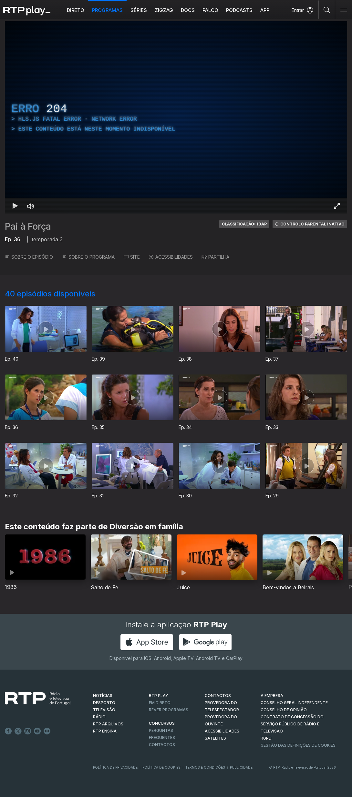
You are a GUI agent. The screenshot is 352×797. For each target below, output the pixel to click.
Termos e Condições (205, 767)
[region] (176, 117)
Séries (138, 10)
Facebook (8, 731)
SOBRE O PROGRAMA (88, 257)
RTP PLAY (158, 695)
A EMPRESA (272, 695)
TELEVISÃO (104, 709)
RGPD (266, 738)
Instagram (27, 731)
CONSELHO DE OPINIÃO (284, 709)
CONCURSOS (162, 723)
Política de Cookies (161, 767)
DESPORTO (104, 702)
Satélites (215, 738)
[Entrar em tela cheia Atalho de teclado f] (337, 206)
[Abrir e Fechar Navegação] (343, 10)
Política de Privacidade (115, 767)
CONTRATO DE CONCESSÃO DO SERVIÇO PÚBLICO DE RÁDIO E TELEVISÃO (292, 723)
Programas (107, 10)
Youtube (37, 731)
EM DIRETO (160, 702)
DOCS (188, 10)
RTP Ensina (105, 731)
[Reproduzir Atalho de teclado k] (15, 206)
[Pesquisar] (327, 9)
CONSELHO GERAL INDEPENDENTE (294, 702)
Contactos (162, 744)
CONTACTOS (218, 695)
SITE (132, 257)
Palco (210, 10)
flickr (47, 731)
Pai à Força (28, 226)
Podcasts (239, 10)
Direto (75, 10)
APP (264, 10)
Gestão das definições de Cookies (298, 745)
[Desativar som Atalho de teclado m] (30, 206)
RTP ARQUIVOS (108, 724)
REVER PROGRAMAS (168, 709)
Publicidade (241, 767)
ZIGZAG (164, 10)
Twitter (18, 731)
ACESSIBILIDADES (171, 257)
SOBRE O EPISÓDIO (29, 257)
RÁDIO (99, 716)
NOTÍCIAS (102, 695)
